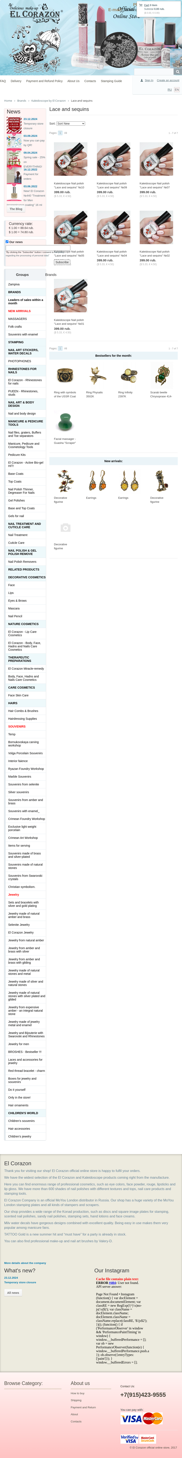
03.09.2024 (30, 135)
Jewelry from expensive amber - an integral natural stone (25, 1011)
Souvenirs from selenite (23, 784)
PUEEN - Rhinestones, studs (23, 393)
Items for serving (19, 845)
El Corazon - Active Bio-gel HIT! (25, 464)
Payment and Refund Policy (44, 81)
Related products (23, 569)
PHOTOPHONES (19, 361)
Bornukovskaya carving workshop (23, 743)
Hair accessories (19, 1128)
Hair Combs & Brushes (23, 711)
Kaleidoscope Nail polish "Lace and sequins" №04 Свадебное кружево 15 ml (113, 255)
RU (170, 89)
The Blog (16, 209)
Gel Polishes (16, 500)
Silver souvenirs (18, 792)
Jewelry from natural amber (26, 940)
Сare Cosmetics (21, 687)
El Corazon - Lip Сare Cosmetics (22, 633)
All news (13, 1292)
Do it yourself (16, 1089)
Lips (11, 593)
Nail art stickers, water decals (23, 351)
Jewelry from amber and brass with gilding (24, 961)
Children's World (23, 1113)
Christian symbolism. (21, 887)
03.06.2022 (30, 186)
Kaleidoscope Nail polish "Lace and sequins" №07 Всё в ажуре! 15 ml (155, 187)
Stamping (16, 342)
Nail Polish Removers (22, 561)
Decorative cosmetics (27, 577)
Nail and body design (22, 413)
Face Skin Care (18, 695)
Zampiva (14, 284)
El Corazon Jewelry (21, 932)
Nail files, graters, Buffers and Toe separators (24, 434)
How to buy (77, 1393)
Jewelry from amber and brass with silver (24, 949)
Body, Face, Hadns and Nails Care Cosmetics (23, 678)
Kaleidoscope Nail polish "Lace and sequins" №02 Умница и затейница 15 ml (156, 255)
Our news (14, 242)
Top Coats (14, 481)
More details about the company (25, 1263)
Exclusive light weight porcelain (22, 828)
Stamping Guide (111, 81)
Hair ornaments (18, 1105)
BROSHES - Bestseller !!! (24, 1052)
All (65, 133)
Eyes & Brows (17, 600)
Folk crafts (15, 326)
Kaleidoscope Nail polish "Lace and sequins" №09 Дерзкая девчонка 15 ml (112, 187)
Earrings (91, 497)
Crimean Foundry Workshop (26, 819)
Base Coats (15, 473)
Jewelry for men (18, 1044)
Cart (146, 5)
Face (11, 585)
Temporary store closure (20, 1282)
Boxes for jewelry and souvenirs (22, 1080)
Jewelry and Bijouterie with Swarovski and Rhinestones (26, 1034)
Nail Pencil (15, 616)
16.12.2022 (30, 169)
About (74, 1414)
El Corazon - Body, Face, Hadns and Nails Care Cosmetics (24, 646)
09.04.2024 (30, 152)
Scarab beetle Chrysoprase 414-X (161, 396)
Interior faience (18, 761)
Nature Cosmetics (23, 624)
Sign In (149, 80)
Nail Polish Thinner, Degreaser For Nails (21, 491)
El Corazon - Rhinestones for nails (25, 381)
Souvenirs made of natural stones (25, 866)
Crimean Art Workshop (23, 837)
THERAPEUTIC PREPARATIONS (19, 659)
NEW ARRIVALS (19, 311)
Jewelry (13, 894)
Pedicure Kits (16, 454)
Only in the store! (19, 1097)
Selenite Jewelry (19, 924)
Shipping (76, 1400)
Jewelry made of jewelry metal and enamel (24, 1023)
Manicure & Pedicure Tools (25, 423)
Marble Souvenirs (19, 776)
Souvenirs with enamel (23, 334)
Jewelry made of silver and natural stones (25, 983)
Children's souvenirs (21, 1121)
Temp (11, 734)
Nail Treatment (17, 535)
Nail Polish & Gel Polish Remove (22, 552)
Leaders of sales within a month (25, 301)
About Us (73, 81)
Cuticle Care (16, 542)
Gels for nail (16, 516)
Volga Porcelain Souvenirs (25, 753)
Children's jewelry (19, 1136)
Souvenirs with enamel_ (24, 811)
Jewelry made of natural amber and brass (24, 915)
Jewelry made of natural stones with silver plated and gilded (26, 996)
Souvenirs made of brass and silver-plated (24, 855)
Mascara (14, 608)
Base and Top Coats (21, 508)
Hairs (12, 703)
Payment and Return (83, 1407)
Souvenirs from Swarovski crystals (25, 877)
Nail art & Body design (21, 404)
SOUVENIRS (16, 726)
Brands (14, 292)
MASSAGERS (17, 319)
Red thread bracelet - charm (26, 1070)
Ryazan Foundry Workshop (26, 768)
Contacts (90, 81)
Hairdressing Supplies (22, 718)
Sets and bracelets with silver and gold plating (23, 904)
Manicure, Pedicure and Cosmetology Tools (23, 445)
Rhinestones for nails (22, 370)
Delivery (16, 81)
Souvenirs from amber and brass (25, 801)
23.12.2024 (30, 119)
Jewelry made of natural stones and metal (24, 972)
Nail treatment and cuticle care (24, 525)
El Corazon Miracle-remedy (26, 668)
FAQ (3, 81)
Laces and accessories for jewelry (25, 1061)
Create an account (168, 80)
